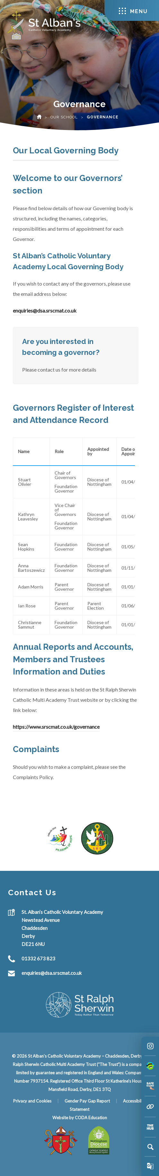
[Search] (150, 1146)
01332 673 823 (38, 958)
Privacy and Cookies (32, 1100)
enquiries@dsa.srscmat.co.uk (44, 310)
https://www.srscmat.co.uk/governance (56, 727)
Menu (133, 11)
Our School (64, 117)
